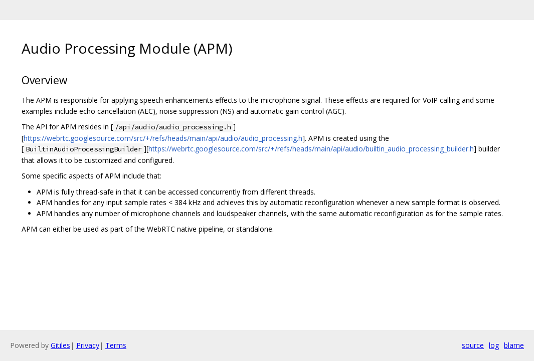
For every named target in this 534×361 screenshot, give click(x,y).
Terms (115, 345)
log (494, 345)
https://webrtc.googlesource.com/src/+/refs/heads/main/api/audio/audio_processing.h (163, 138)
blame (514, 345)
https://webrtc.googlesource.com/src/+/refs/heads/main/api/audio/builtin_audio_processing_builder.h (311, 148)
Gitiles (60, 345)
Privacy (87, 345)
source (473, 345)
